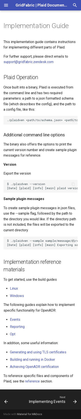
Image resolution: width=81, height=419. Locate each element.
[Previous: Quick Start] (6, 399)
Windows (17, 296)
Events (15, 319)
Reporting (17, 327)
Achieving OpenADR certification (34, 367)
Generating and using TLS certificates (38, 352)
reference (32, 381)
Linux (14, 288)
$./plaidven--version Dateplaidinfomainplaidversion (42, 186)
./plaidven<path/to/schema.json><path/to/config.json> (42, 120)
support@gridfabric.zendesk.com (28, 62)
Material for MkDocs (29, 414)
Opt (12, 334)
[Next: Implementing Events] (52, 399)
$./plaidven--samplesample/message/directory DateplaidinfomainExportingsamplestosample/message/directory (42, 243)
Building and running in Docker (32, 359)
